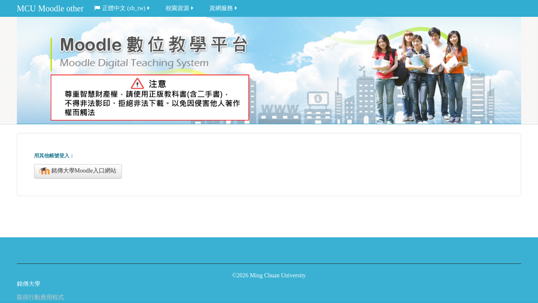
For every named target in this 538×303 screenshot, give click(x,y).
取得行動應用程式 (40, 297)
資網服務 (223, 8)
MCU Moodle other (50, 8)
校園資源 (180, 8)
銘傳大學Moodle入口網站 (78, 171)
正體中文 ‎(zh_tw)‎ (122, 8)
